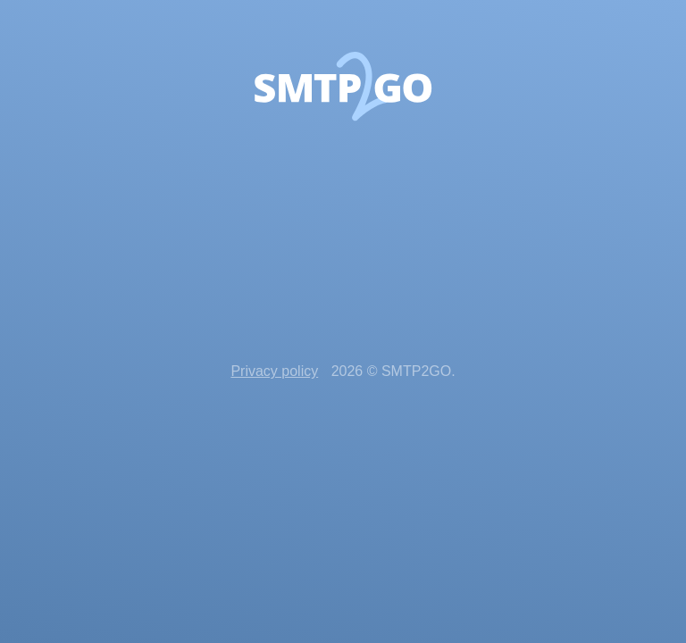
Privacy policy (274, 371)
